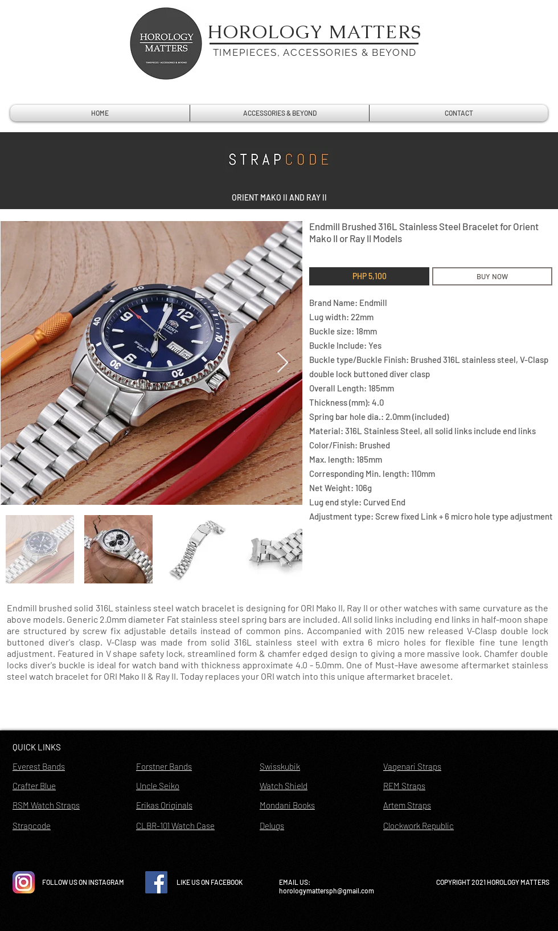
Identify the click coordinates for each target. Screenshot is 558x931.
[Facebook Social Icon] (156, 882)
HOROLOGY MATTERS (315, 31)
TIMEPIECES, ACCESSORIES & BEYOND (315, 52)
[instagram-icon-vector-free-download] (24, 882)
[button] (279, 197)
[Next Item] (282, 363)
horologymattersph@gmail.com (326, 891)
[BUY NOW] (492, 276)
